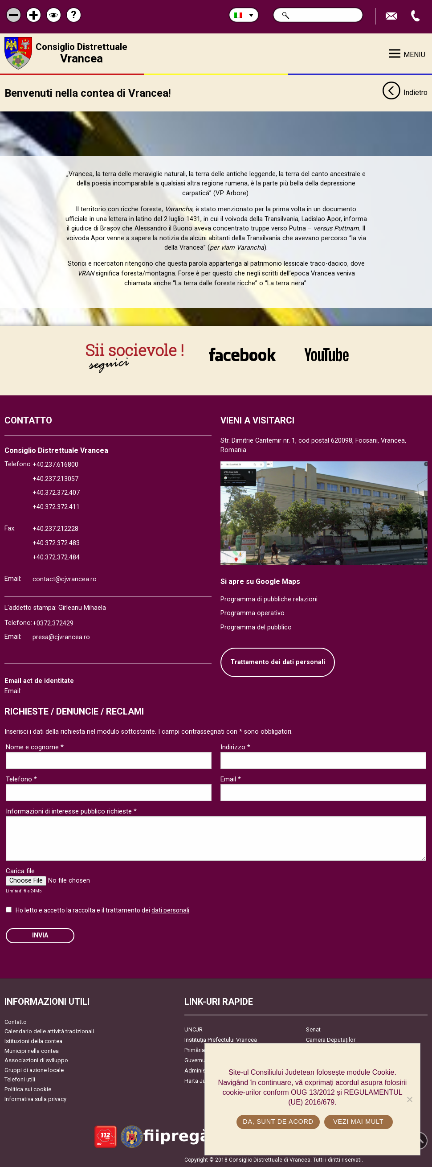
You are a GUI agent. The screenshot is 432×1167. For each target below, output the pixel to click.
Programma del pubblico (256, 627)
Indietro (405, 92)
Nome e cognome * (35, 747)
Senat (313, 1029)
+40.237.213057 (55, 478)
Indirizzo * (235, 747)
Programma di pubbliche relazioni (269, 598)
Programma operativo (252, 612)
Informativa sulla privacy (35, 1098)
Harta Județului (203, 1080)
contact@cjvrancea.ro (65, 579)
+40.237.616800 (55, 464)
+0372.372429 (53, 622)
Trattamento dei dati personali (277, 662)
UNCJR (193, 1029)
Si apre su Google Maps (260, 581)
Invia (40, 935)
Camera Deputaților (330, 1039)
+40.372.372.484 (56, 556)
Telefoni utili (19, 1079)
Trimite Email (392, 16)
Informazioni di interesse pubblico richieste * (71, 811)
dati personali (170, 909)
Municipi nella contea (31, 1050)
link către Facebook (242, 354)
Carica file (20, 871)
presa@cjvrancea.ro (61, 637)
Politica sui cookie (27, 1088)
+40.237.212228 (55, 528)
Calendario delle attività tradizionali (49, 1030)
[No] (409, 1099)
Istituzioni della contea (33, 1040)
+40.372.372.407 (56, 492)
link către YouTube (327, 354)
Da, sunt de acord (278, 1121)
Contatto (15, 1021)
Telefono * (21, 779)
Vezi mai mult (358, 1121)
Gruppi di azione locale (34, 1069)
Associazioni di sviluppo (36, 1059)
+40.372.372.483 (56, 543)
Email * (230, 779)
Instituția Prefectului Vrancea (220, 1039)
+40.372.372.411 (56, 506)
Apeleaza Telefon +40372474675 (416, 16)
